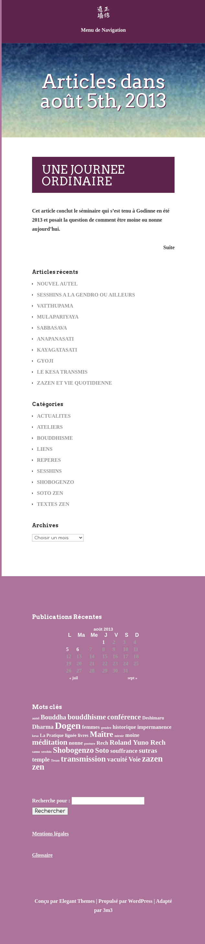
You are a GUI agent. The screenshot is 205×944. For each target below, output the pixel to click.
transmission (83, 758)
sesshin (46, 751)
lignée (70, 735)
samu (36, 751)
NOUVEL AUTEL (57, 283)
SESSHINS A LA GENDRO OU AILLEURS (86, 294)
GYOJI (45, 361)
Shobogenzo (73, 750)
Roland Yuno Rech (137, 742)
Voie (135, 759)
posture (89, 743)
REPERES (49, 460)
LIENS (44, 449)
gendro (106, 727)
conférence (124, 717)
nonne (76, 743)
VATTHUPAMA (55, 306)
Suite (169, 247)
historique (124, 727)
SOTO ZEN (50, 493)
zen (38, 767)
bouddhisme (87, 717)
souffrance (123, 750)
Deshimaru (153, 717)
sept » (132, 678)
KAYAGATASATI (57, 350)
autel (36, 718)
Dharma (42, 726)
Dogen (68, 725)
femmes (91, 727)
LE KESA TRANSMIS (62, 372)
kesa (35, 736)
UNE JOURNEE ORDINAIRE (83, 175)
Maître (101, 734)
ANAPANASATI (55, 339)
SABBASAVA (52, 328)
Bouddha (53, 717)
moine (132, 735)
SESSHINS (49, 471)
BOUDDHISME (55, 438)
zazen (152, 758)
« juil (73, 678)
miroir (119, 736)
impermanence (154, 727)
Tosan (55, 760)
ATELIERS (50, 427)
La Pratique (51, 735)
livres (83, 735)
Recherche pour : (51, 800)
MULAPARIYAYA (58, 317)
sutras (148, 750)
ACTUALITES (54, 416)
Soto (102, 750)
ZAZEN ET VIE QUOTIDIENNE (74, 383)
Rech (102, 743)
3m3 (107, 910)
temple (41, 759)
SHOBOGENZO (55, 482)
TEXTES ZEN (53, 504)
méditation (49, 742)
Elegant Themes (77, 901)
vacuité (117, 759)
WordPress (140, 901)
